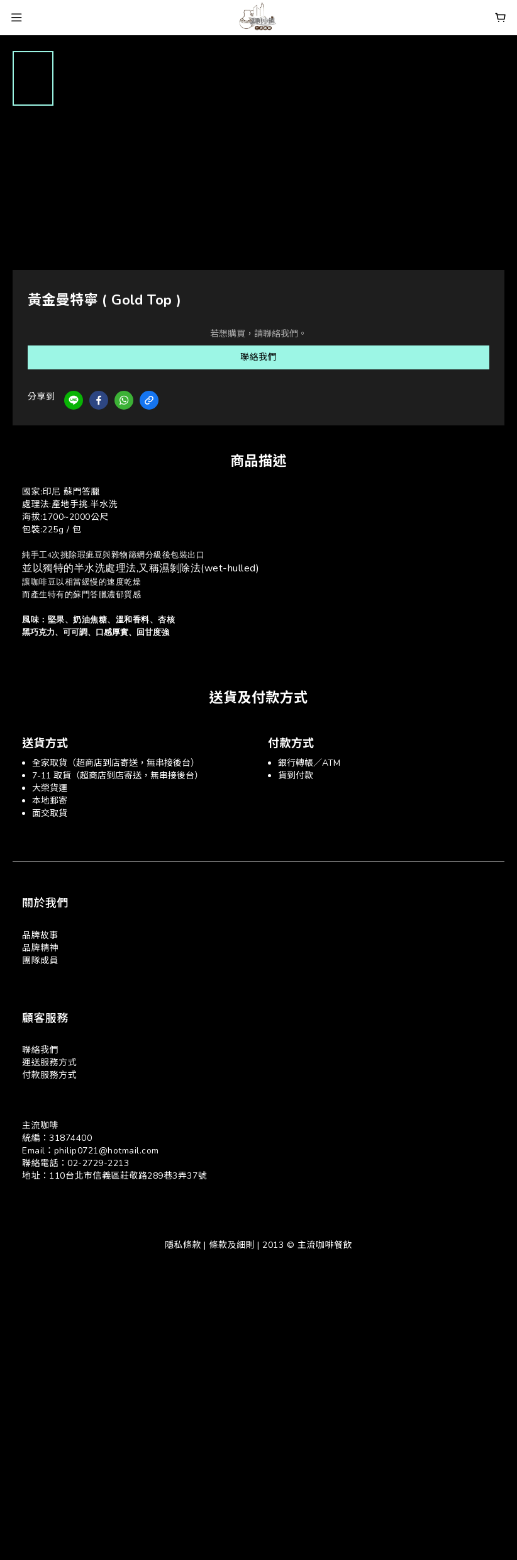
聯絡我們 (258, 357)
